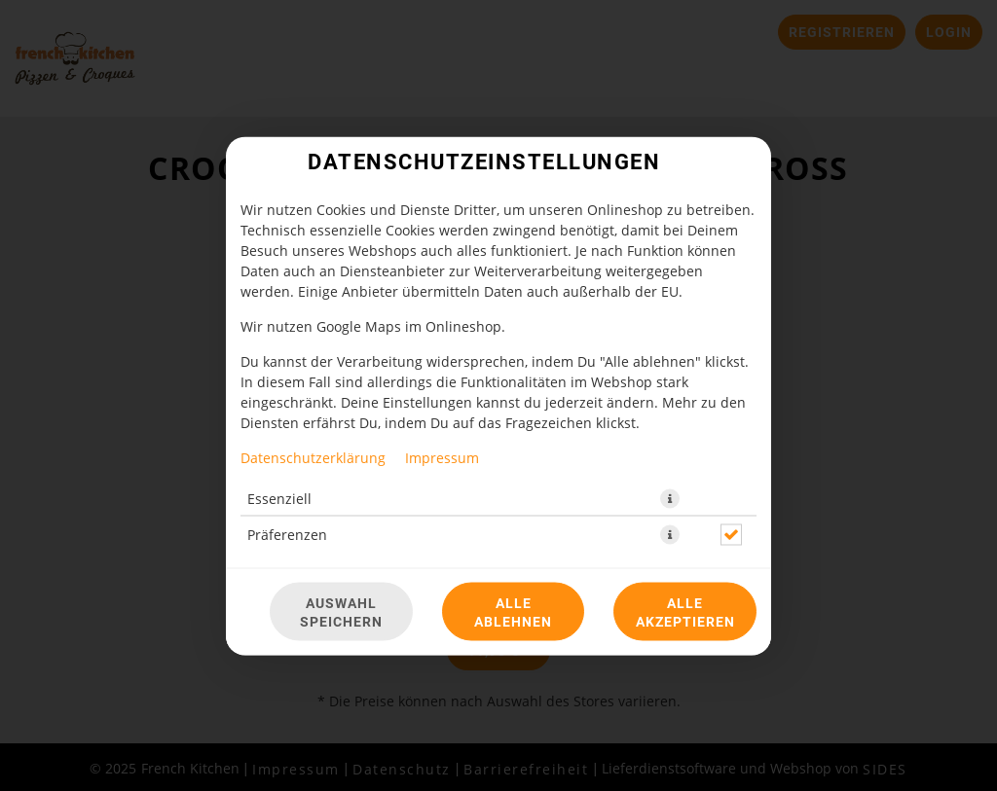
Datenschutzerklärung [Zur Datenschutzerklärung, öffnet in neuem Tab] (313, 457)
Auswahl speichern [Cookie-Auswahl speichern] (341, 611)
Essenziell (279, 497)
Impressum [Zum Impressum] (442, 457)
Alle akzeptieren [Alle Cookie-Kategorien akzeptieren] (685, 611)
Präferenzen (287, 533)
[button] (670, 498)
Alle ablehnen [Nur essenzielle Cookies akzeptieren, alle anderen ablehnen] (513, 611)
